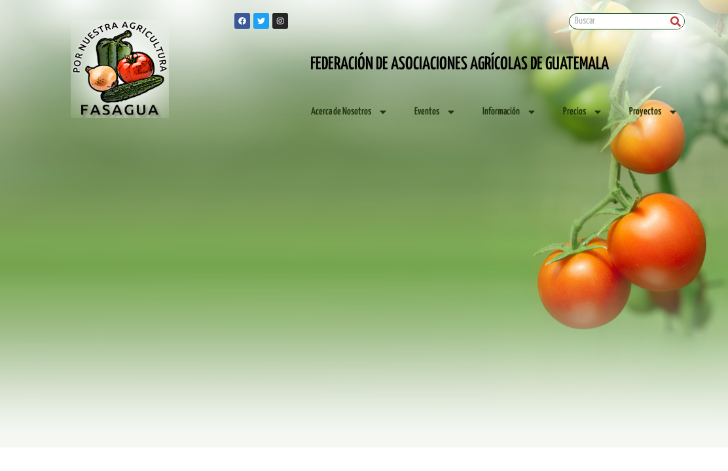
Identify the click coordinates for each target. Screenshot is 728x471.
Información (509, 112)
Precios (583, 112)
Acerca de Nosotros (349, 112)
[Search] (676, 21)
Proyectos (653, 112)
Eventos (435, 112)
